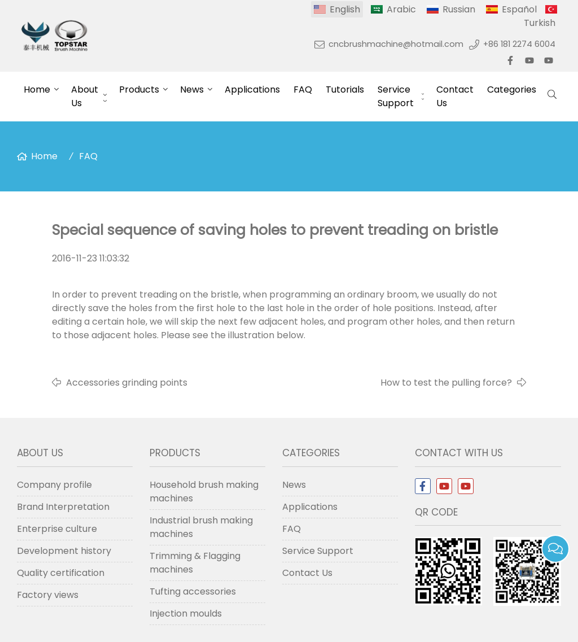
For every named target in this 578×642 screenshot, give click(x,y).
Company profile (54, 484)
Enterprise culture (57, 528)
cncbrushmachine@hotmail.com (396, 44)
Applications (252, 89)
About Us (84, 96)
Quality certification (60, 572)
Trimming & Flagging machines (195, 562)
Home (37, 89)
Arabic (401, 9)
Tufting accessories (193, 591)
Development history (64, 550)
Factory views (47, 594)
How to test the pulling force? (446, 382)
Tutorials (345, 89)
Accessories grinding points (126, 382)
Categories (511, 89)
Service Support (396, 96)
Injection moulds (186, 613)
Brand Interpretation (63, 506)
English (345, 9)
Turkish (539, 22)
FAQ (303, 89)
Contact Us (455, 96)
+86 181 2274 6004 (519, 44)
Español (519, 9)
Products (139, 89)
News (192, 89)
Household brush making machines (204, 491)
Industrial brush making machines (201, 527)
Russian (459, 9)
